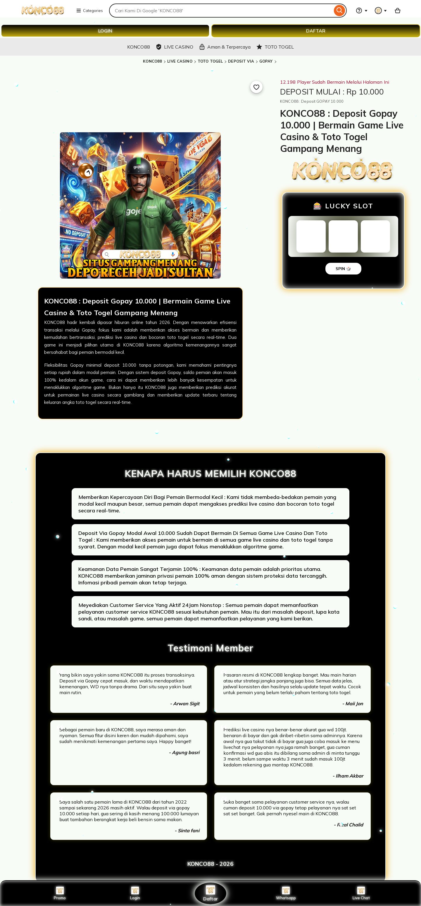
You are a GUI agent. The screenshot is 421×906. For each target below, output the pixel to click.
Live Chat (361, 893)
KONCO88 (152, 61)
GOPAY (266, 61)
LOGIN (105, 31)
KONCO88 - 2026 (210, 863)
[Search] (339, 11)
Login (135, 893)
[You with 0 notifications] (381, 11)
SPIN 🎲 (343, 268)
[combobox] (220, 11)
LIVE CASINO (179, 61)
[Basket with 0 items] (398, 11)
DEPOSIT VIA (241, 61)
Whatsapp (286, 893)
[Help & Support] (361, 11)
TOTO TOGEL (210, 61)
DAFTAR (315, 31)
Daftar (210, 893)
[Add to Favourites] (256, 87)
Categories (89, 10)
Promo (60, 893)
